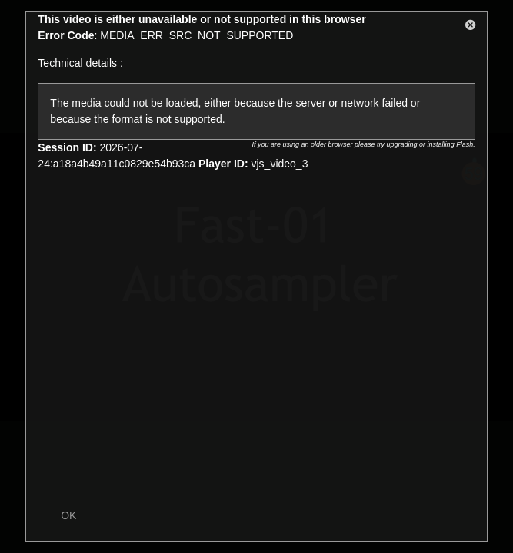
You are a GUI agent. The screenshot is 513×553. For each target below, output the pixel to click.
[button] (471, 28)
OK (68, 515)
